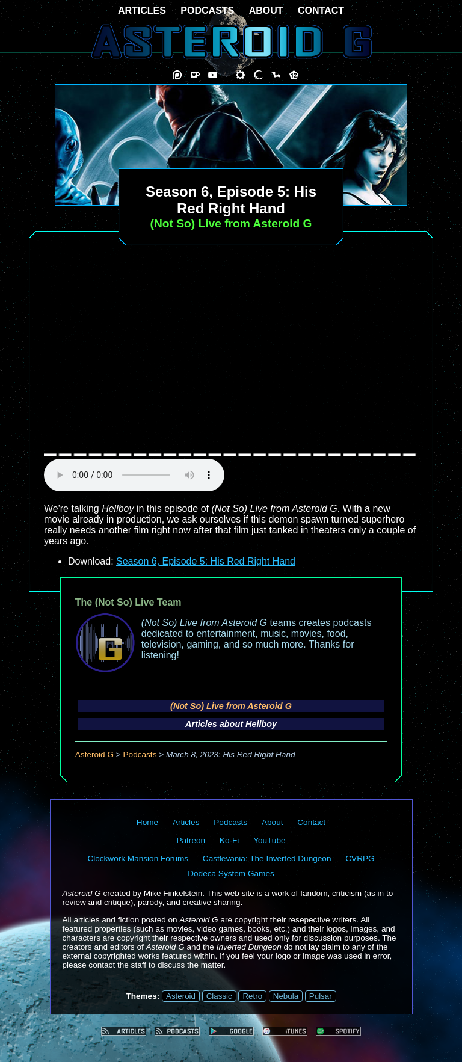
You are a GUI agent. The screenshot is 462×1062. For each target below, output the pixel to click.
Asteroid (181, 996)
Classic (219, 996)
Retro (252, 996)
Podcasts (140, 754)
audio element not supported (134, 475)
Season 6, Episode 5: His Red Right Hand (205, 561)
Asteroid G (94, 754)
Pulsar (320, 996)
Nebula (285, 996)
